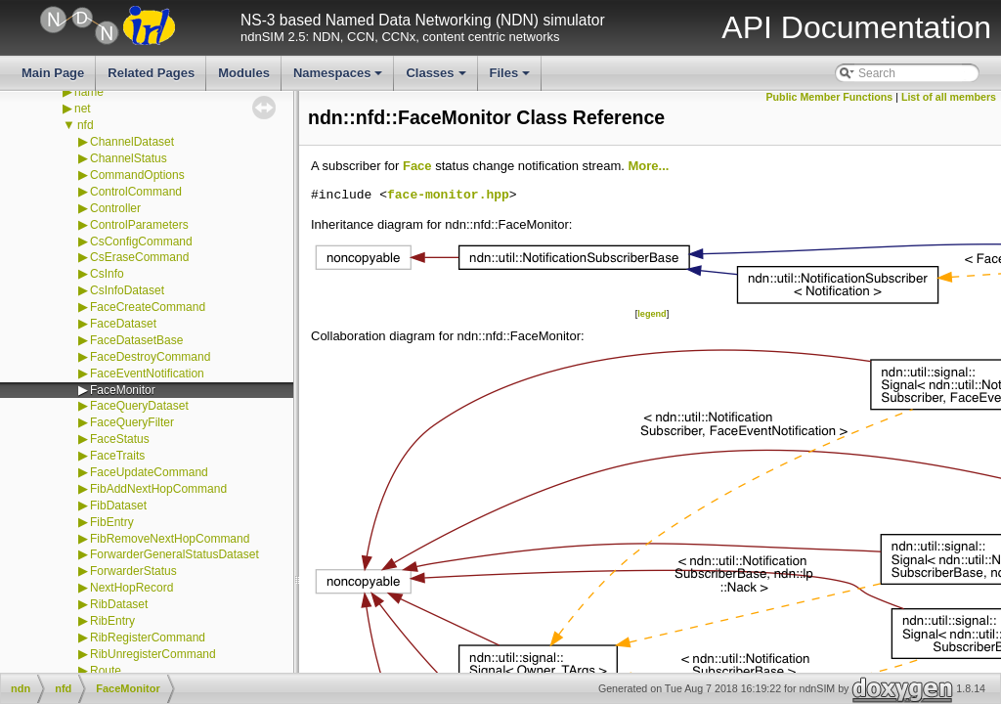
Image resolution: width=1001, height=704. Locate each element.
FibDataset (118, 505)
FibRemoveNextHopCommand (169, 539)
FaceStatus (120, 439)
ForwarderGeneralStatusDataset (174, 554)
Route (105, 671)
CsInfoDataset (127, 290)
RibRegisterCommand (147, 637)
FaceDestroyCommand (150, 357)
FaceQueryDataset (139, 406)
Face (417, 165)
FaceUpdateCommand (149, 472)
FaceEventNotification (147, 373)
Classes (437, 78)
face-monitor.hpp (448, 195)
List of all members (948, 97)
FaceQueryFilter (132, 422)
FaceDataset (123, 323)
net (82, 108)
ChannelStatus (128, 158)
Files (512, 78)
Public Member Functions (829, 97)
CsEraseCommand (139, 257)
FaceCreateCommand (147, 307)
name (89, 92)
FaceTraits (117, 455)
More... (648, 165)
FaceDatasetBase (136, 340)
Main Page (53, 73)
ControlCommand (136, 191)
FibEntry (112, 522)
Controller (115, 208)
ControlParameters (139, 225)
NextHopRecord (131, 587)
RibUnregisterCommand (153, 654)
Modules (244, 73)
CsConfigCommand (141, 241)
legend (651, 314)
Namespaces (339, 78)
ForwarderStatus (133, 571)
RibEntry (112, 621)
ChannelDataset (132, 142)
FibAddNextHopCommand (158, 489)
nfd (85, 125)
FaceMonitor (122, 390)
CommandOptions (137, 175)
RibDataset (119, 604)
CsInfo (107, 274)
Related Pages (151, 73)
